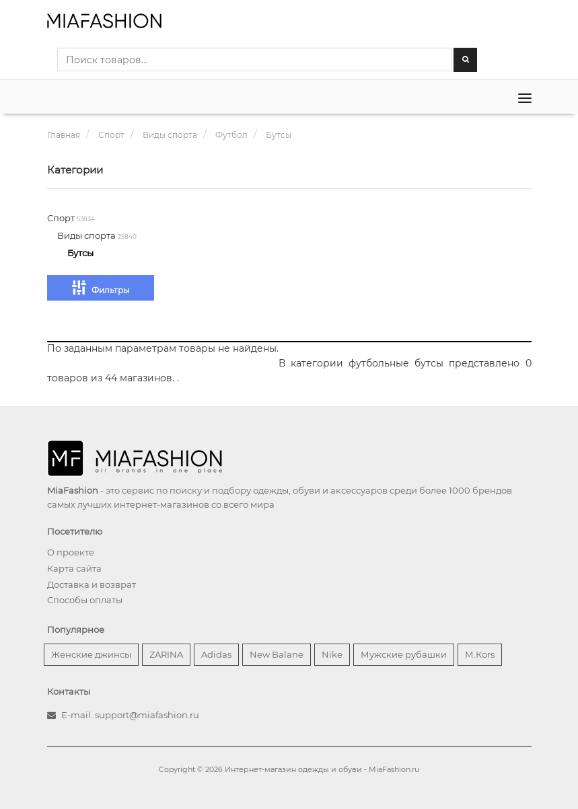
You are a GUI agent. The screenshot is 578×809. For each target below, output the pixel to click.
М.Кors (480, 654)
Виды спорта (87, 235)
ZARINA (166, 654)
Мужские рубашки (404, 654)
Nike (332, 654)
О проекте (70, 552)
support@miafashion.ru (147, 714)
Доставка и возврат (91, 584)
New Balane (276, 654)
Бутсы (80, 252)
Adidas (216, 654)
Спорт (62, 218)
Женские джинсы (91, 654)
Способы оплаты (84, 599)
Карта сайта (74, 568)
